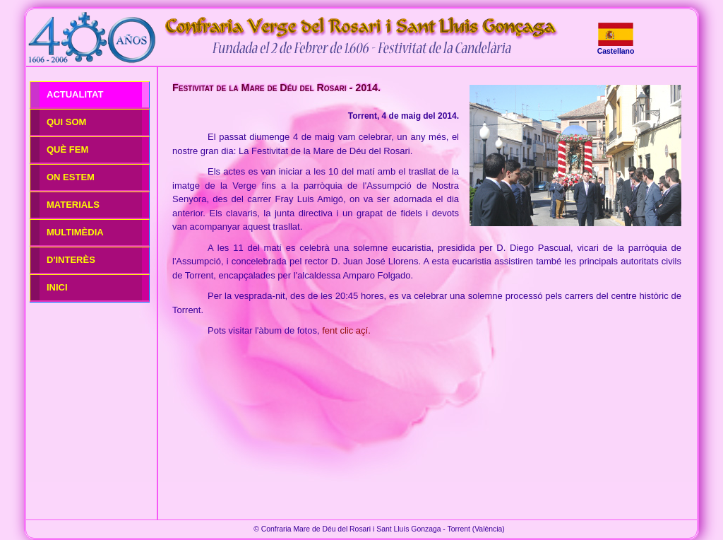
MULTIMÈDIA (75, 232)
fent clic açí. (346, 330)
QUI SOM (66, 122)
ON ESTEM (71, 177)
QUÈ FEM (67, 149)
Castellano (616, 51)
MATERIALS (73, 204)
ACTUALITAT (75, 94)
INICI (57, 287)
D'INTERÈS (71, 259)
